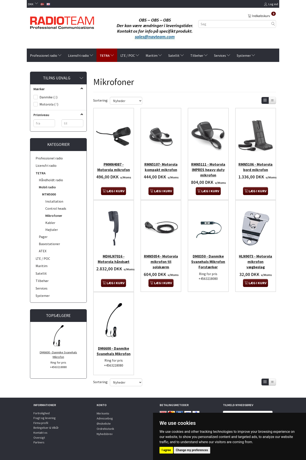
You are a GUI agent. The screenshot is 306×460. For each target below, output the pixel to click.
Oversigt (39, 438)
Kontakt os (40, 433)
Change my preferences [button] (192, 450)
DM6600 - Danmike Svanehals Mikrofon (58, 354)
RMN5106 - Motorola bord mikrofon (255, 168)
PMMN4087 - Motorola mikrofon (113, 165)
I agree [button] (166, 450)
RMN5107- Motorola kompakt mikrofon (161, 168)
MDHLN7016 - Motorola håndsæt (113, 261)
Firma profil (40, 423)
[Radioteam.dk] (62, 21)
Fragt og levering (44, 418)
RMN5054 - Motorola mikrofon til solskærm (161, 264)
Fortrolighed (41, 413)
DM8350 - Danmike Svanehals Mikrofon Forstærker (208, 266)
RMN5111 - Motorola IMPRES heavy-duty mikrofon (208, 170)
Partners (38, 442)
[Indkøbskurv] (261, 15)
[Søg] (273, 23)
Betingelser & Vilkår (46, 428)
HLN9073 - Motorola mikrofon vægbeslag (255, 264)
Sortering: (100, 100)
